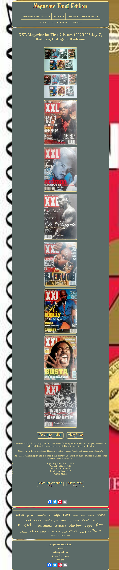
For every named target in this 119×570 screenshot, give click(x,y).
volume (33, 531)
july (68, 535)
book (85, 519)
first (99, 525)
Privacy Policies (60, 552)
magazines (45, 525)
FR (62, 560)
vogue (63, 520)
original (89, 525)
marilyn (48, 520)
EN (58, 560)
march (28, 520)
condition (55, 535)
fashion (75, 516)
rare (66, 514)
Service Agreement (60, 556)
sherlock (91, 516)
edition (94, 530)
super (43, 531)
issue (20, 514)
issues (101, 515)
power (30, 515)
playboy (75, 525)
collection (23, 532)
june (56, 520)
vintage (54, 514)
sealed (83, 516)
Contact (60, 548)
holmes (76, 520)
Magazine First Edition (60, 544)
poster (63, 535)
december (41, 515)
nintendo (60, 525)
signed (64, 532)
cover (73, 531)
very (70, 521)
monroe (38, 520)
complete (54, 531)
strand (83, 532)
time (94, 520)
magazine (27, 524)
